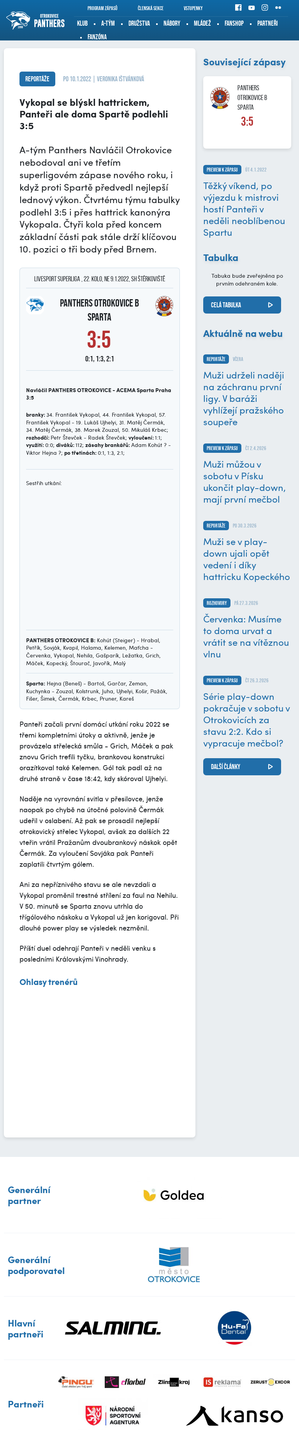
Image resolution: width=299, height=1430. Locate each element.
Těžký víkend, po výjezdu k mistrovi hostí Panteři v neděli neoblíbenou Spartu (244, 208)
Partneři (267, 23)
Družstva (139, 23)
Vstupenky (188, 8)
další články (225, 767)
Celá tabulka (226, 305)
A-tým (108, 23)
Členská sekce (145, 8)
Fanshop (234, 23)
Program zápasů (97, 8)
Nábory (172, 23)
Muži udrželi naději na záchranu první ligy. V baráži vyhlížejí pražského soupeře (243, 398)
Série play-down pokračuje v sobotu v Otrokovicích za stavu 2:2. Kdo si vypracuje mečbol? (246, 719)
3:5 (247, 121)
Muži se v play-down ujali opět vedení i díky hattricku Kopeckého (246, 558)
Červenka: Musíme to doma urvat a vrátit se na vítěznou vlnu (246, 636)
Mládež (202, 23)
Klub (82, 23)
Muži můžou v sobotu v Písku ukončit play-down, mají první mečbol (244, 481)
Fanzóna (97, 37)
